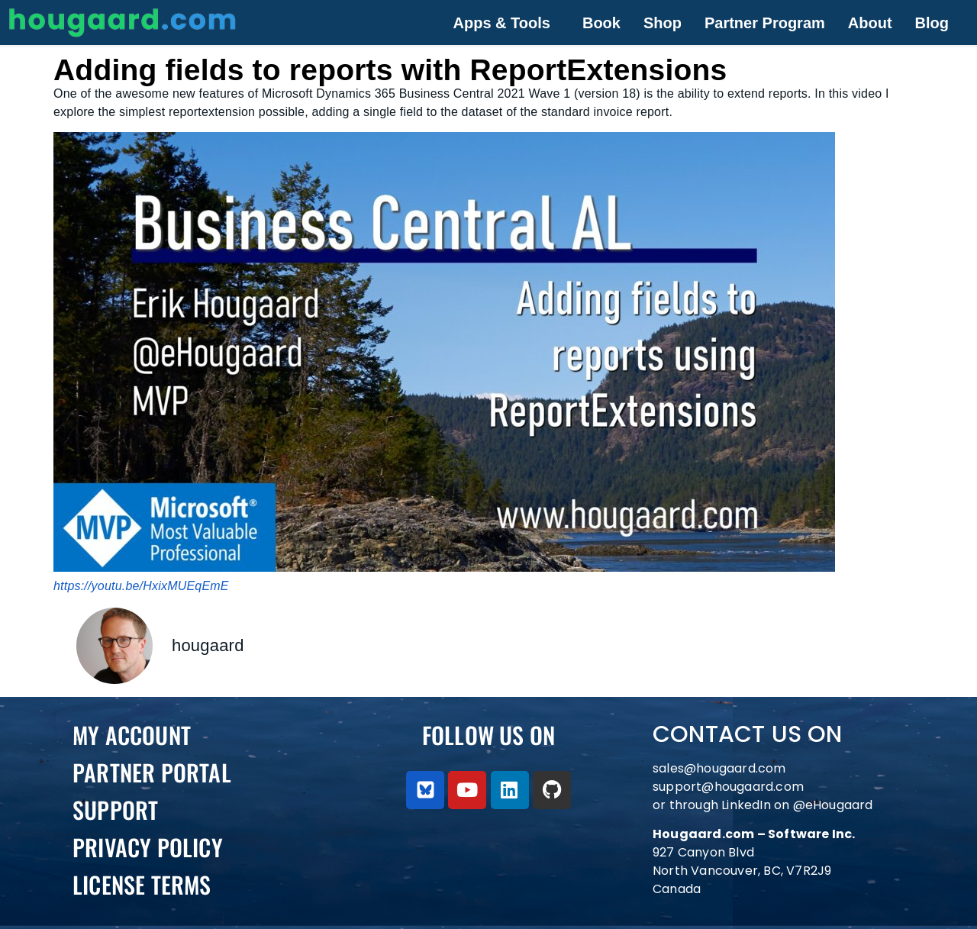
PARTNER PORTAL (152, 772)
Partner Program (765, 23)
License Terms (142, 884)
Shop (662, 23)
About (870, 23)
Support (115, 809)
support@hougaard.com (728, 786)
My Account (132, 735)
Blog (932, 23)
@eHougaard (833, 805)
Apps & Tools (501, 23)
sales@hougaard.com (721, 768)
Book (601, 23)
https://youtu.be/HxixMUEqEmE (141, 585)
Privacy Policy (148, 847)
